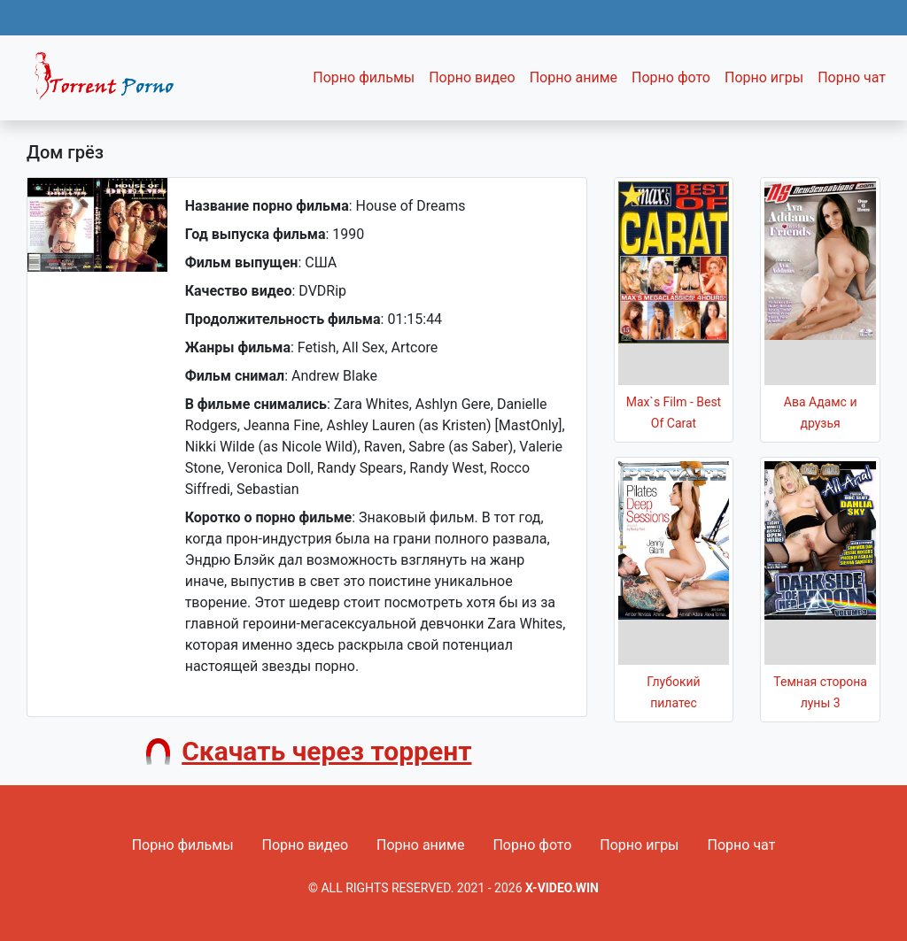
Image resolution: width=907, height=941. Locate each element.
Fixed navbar (111, 82)
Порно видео (472, 77)
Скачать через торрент (326, 751)
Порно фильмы (364, 77)
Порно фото (671, 77)
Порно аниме (573, 77)
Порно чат (852, 77)
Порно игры (764, 77)
